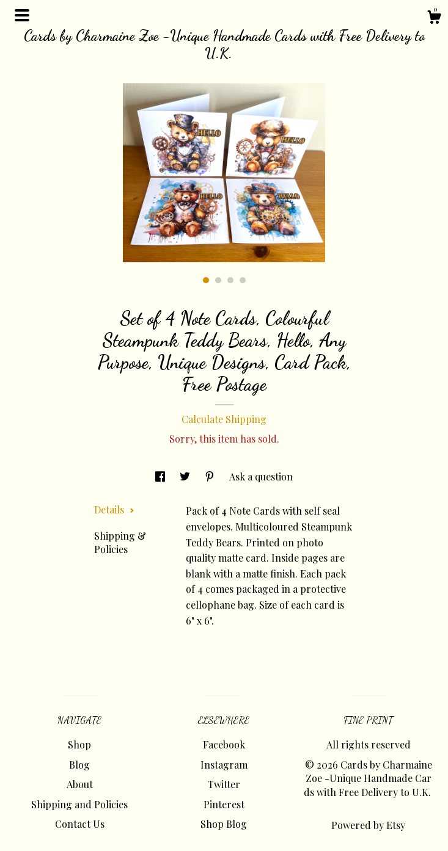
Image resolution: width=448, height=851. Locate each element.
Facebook (224, 744)
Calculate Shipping (224, 419)
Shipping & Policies (120, 542)
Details (114, 509)
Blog (79, 764)
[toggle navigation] (22, 15)
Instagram (224, 764)
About (80, 784)
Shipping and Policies (79, 804)
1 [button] (206, 280)
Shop (79, 744)
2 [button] (218, 280)
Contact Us (80, 823)
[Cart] (434, 18)
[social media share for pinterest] (211, 476)
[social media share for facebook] (161, 476)
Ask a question (261, 476)
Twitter (224, 784)
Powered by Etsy (368, 825)
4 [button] (243, 280)
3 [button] (230, 280)
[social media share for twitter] (186, 476)
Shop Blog (223, 823)
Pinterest (224, 804)
